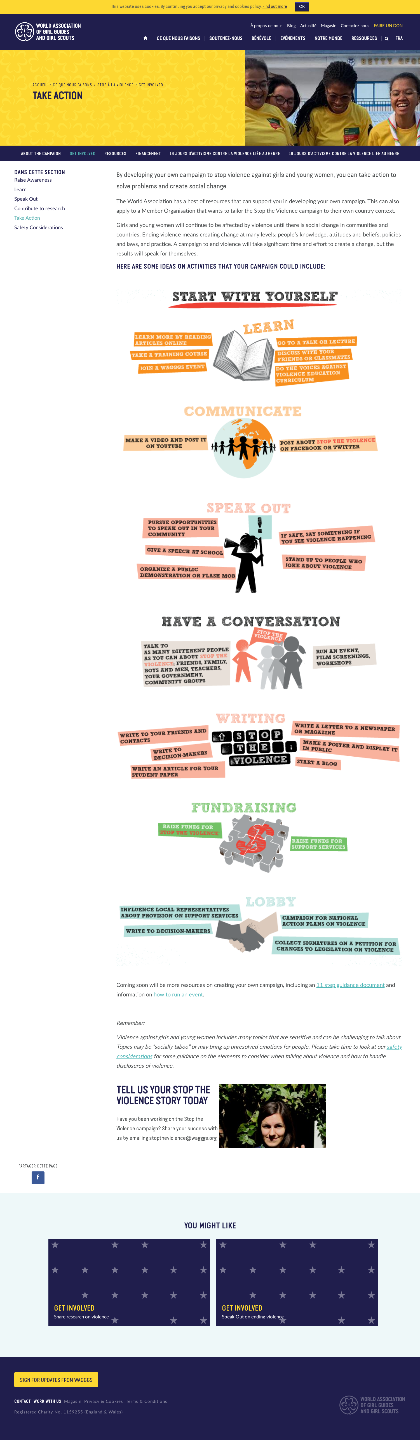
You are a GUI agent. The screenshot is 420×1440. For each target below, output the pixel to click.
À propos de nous (266, 26)
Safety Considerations (38, 227)
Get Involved (151, 85)
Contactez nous (355, 26)
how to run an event (178, 995)
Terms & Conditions (146, 1401)
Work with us (47, 1401)
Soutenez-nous (225, 38)
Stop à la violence (115, 85)
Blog (291, 26)
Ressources (364, 38)
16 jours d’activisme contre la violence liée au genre (225, 154)
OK (302, 7)
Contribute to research (39, 208)
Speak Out (25, 199)
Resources (115, 154)
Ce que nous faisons (178, 38)
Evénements (292, 38)
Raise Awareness (33, 180)
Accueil (40, 85)
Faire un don (388, 26)
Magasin (328, 26)
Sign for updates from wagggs (56, 1380)
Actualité (308, 26)
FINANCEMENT (148, 154)
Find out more (274, 6)
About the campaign (41, 154)
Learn (20, 189)
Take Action (27, 218)
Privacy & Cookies (103, 1401)
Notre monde (328, 38)
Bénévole (261, 38)
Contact (22, 1401)
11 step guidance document (350, 985)
